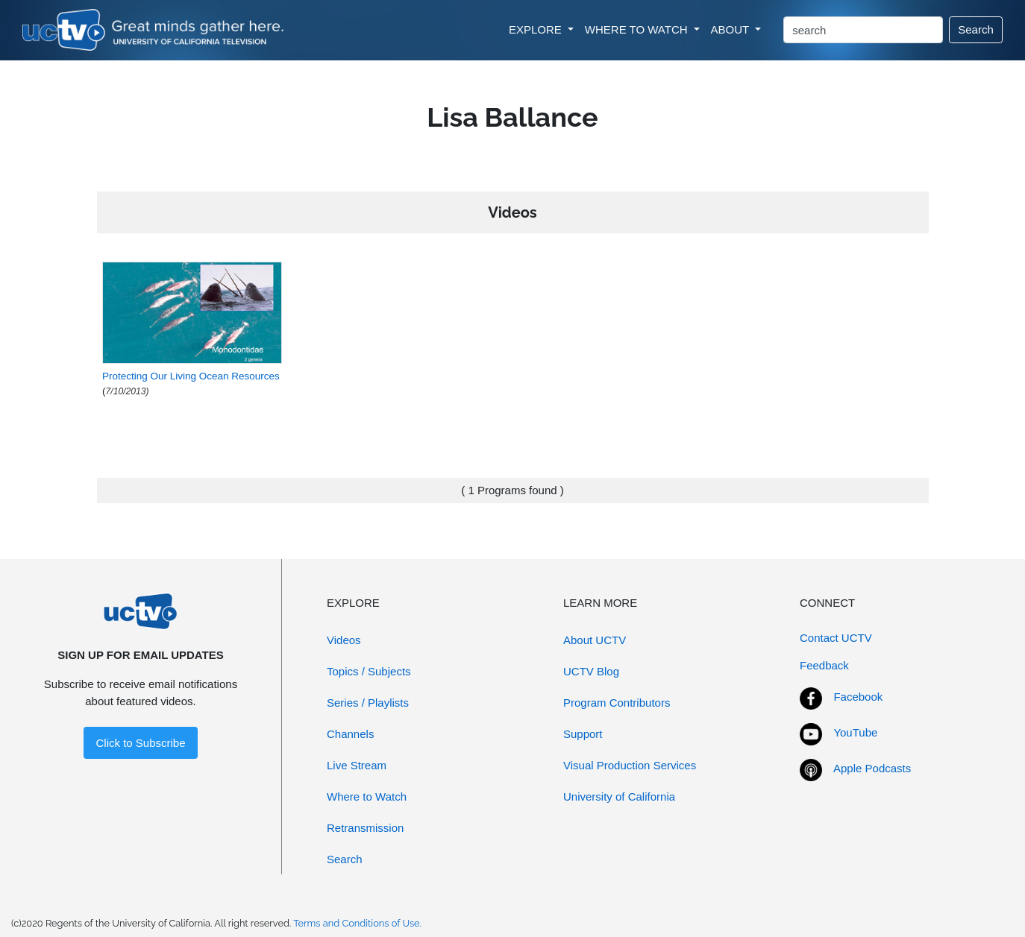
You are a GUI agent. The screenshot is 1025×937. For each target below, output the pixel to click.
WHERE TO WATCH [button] (638, 29)
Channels (350, 734)
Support (583, 734)
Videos (344, 640)
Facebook (858, 696)
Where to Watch (367, 796)
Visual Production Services (629, 765)
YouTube (855, 732)
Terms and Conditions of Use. (357, 923)
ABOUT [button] (732, 29)
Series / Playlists (368, 702)
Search (976, 29)
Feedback (824, 665)
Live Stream (356, 765)
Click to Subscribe (140, 742)
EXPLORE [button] (537, 29)
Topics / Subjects (369, 671)
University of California (619, 796)
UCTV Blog (591, 671)
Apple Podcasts (872, 768)
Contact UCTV (836, 637)
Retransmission (365, 827)
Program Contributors (616, 702)
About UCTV (594, 640)
